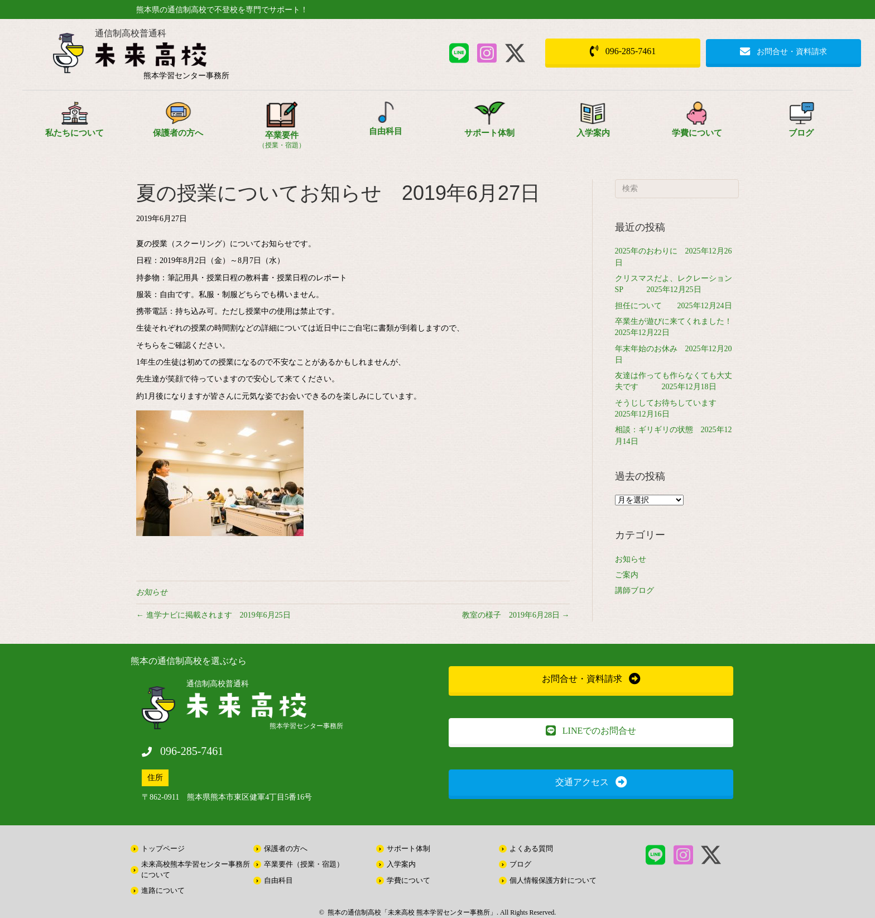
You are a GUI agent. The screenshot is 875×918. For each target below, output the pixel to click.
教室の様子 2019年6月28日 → (516, 615)
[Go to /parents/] (178, 125)
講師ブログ (634, 590)
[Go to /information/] (801, 125)
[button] (459, 53)
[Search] (677, 188)
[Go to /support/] (489, 125)
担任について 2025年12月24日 (673, 306)
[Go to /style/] (282, 129)
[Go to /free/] (385, 124)
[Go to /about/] (74, 125)
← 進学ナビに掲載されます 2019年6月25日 (213, 615)
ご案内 (626, 575)
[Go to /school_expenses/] (697, 125)
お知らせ (151, 592)
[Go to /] (186, 57)
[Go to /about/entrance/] (593, 125)
